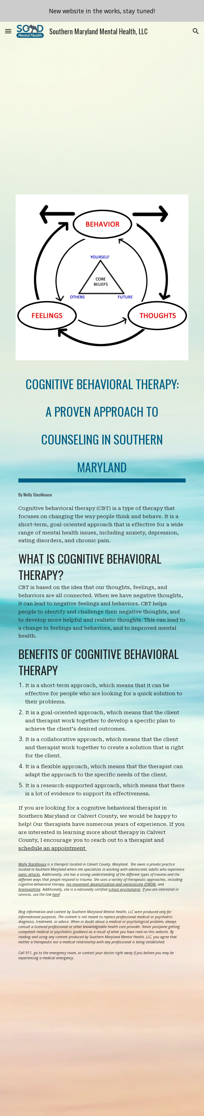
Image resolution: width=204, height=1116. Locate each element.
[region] (102, 11)
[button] (8, 31)
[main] (102, 423)
